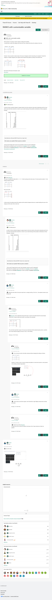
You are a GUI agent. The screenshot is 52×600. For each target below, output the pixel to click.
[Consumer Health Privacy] (14, 596)
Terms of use (3, 592)
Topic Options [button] (44, 29)
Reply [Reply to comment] (46, 156)
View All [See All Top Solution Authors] (5, 542)
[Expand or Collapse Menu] (1, 11)
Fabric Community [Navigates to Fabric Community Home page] (12, 8)
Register (35, 13)
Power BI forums (7, 22)
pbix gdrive (6, 72)
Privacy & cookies (3, 590)
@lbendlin (10, 177)
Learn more (3, 5)
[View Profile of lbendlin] (12, 285)
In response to (8, 100)
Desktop (34, 22)
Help (43, 13)
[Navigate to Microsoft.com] (4, 8)
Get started (45, 18)
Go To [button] (47, 13)
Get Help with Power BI (24, 22)
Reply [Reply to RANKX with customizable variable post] (46, 86)
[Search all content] (37, 16)
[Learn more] (7, 507)
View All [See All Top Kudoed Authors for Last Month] (5, 565)
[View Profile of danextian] (10, 97)
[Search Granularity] (19, 16)
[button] (38, 30)
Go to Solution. (27, 75)
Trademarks (2, 594)
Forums (15, 22)
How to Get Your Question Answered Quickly (12, 518)
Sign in (39, 13)
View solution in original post (9, 149)
